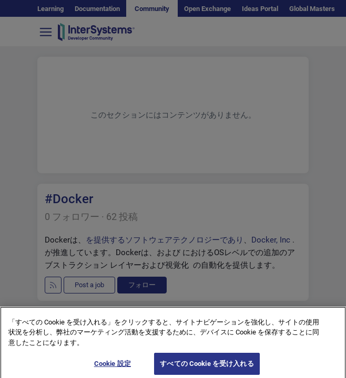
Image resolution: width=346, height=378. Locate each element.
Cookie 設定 (112, 367)
